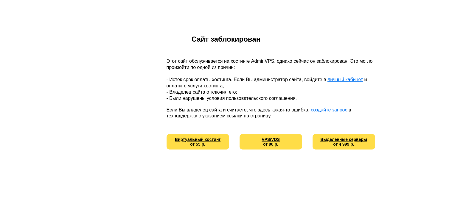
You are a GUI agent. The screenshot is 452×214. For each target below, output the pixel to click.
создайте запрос (329, 109)
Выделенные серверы (343, 139)
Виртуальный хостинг (197, 139)
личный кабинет (345, 79)
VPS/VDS (271, 139)
